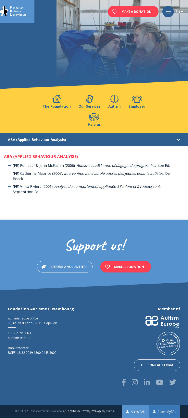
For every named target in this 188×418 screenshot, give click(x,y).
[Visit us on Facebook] (124, 382)
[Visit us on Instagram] (135, 382)
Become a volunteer (68, 267)
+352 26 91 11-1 (19, 333)
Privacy (86, 411)
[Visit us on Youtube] (159, 382)
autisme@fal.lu (19, 338)
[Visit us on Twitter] (172, 382)
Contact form (160, 365)
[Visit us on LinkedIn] (147, 382)
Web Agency (98, 411)
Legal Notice (74, 411)
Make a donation (136, 11)
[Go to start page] (13, 12)
